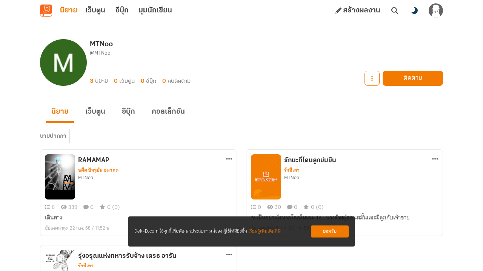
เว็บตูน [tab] (95, 10)
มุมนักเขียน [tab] (155, 10)
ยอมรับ (330, 231)
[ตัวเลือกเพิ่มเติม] (229, 158)
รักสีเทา (292, 170)
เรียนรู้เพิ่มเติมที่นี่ (264, 231)
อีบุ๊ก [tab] (122, 10)
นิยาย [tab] (68, 10)
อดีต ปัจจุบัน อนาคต (98, 170)
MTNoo (85, 178)
